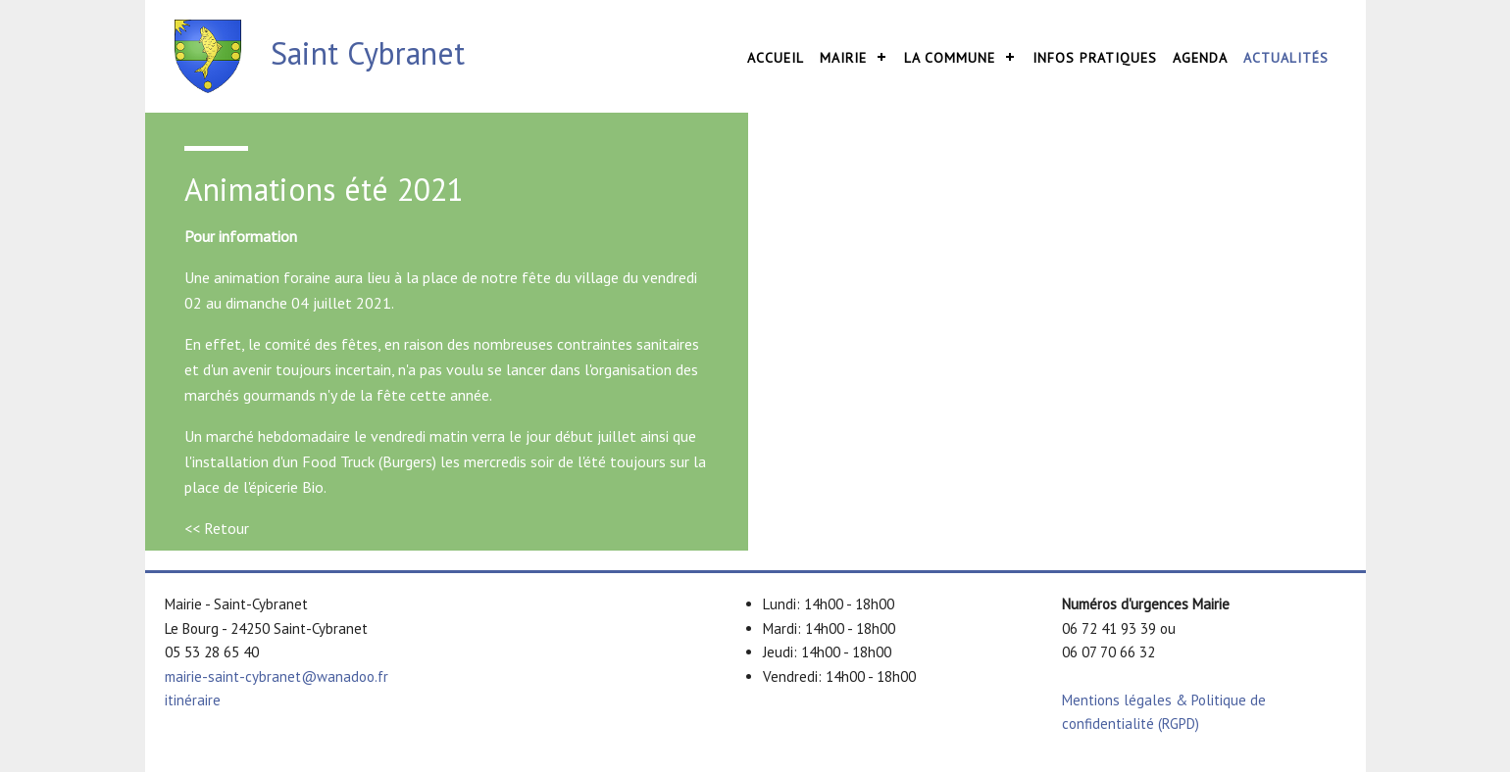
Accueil (775, 58)
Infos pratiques (1094, 58)
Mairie (843, 58)
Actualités (1286, 58)
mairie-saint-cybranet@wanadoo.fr (276, 676)
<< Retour (216, 528)
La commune (949, 58)
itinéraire (193, 700)
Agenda (1200, 58)
